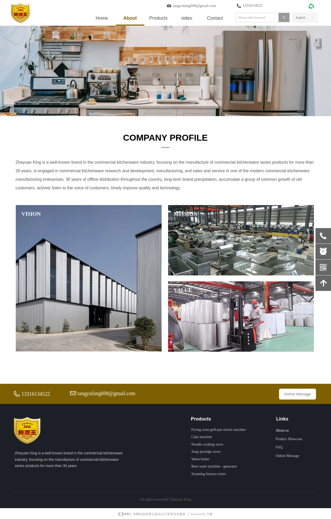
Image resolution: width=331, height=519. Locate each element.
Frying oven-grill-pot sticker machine (218, 430)
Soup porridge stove (206, 452)
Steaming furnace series (208, 474)
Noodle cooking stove (207, 444)
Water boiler (200, 459)
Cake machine (201, 437)
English (300, 17)
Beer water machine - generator (214, 466)
